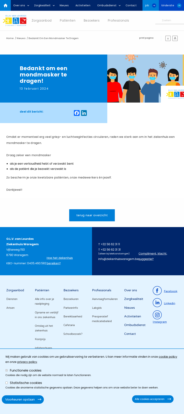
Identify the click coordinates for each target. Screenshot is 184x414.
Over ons (130, 290)
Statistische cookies (26, 383)
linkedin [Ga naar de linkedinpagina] (169, 303)
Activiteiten (132, 316)
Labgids (97, 307)
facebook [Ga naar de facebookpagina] (170, 291)
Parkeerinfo (70, 307)
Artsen (10, 307)
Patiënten (42, 290)
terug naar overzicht (92, 215)
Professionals (101, 290)
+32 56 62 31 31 (111, 250)
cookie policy (168, 357)
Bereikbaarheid (72, 316)
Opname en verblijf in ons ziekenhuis (46, 315)
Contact (130, 334)
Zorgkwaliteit (133, 299)
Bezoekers (71, 290)
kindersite (168, 5)
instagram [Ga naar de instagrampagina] (160, 322)
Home (10, 38)
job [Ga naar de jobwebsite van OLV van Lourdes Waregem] (147, 5)
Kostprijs (40, 339)
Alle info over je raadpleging (44, 301)
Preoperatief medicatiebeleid (102, 319)
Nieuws (21, 38)
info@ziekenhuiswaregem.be (118, 259)
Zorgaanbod (15, 290)
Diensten (11, 299)
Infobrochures (43, 348)
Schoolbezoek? (72, 334)
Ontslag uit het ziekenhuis (44, 328)
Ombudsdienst (135, 325)
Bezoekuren (71, 299)
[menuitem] (20, 5)
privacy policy (27, 362)
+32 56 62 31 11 (110, 244)
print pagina (146, 38)
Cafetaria (69, 325)
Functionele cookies (26, 370)
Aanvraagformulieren (105, 299)
